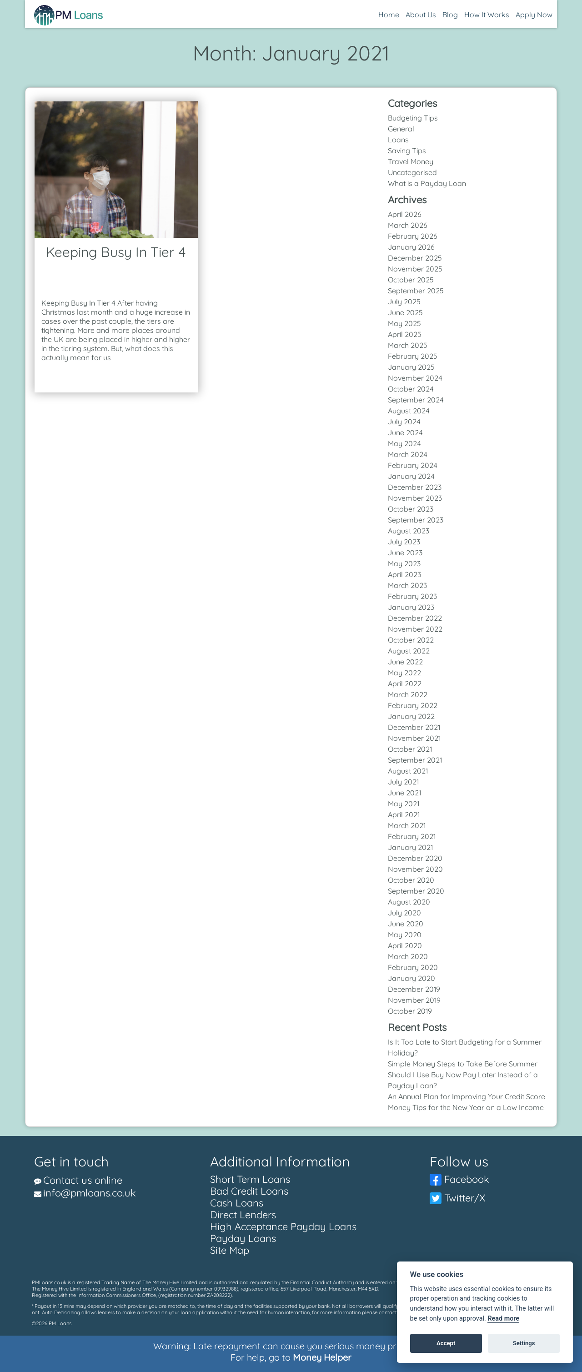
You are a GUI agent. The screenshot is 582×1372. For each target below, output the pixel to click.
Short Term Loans (250, 1179)
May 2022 (404, 672)
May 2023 (404, 563)
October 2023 (410, 508)
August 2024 (409, 410)
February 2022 (412, 705)
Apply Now (534, 14)
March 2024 (407, 454)
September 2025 (416, 290)
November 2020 (415, 869)
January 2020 (411, 978)
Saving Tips (407, 150)
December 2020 (415, 858)
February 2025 (412, 356)
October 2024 (411, 388)
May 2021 (403, 803)
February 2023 (412, 596)
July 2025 (404, 301)
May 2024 (404, 443)
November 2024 (415, 377)
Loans (398, 139)
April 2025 (404, 334)
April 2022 (404, 683)
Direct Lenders (243, 1214)
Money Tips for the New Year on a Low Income (466, 1107)
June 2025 (405, 312)
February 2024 (412, 465)
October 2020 (411, 880)
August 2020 (409, 901)
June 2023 (405, 552)
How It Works (486, 14)
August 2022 (409, 650)
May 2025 (404, 323)
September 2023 (415, 519)
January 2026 (411, 246)
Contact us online (82, 1180)
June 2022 (405, 661)
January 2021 (410, 847)
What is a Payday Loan (427, 183)
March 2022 (407, 694)
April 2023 (404, 574)
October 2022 (411, 639)
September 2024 (416, 399)
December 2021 (414, 727)
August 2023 (408, 530)
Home (388, 14)
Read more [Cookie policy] (503, 1318)
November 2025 (415, 268)
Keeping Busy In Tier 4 (116, 252)
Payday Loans (243, 1238)
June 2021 (404, 792)
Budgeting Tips (413, 117)
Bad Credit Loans (249, 1191)
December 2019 (414, 989)
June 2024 (405, 432)
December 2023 (415, 487)
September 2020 (416, 890)
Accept (445, 1343)
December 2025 (415, 257)
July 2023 (404, 541)
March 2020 (408, 956)
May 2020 (404, 934)
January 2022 (411, 716)
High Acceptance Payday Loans (283, 1226)
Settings (524, 1343)
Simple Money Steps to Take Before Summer (462, 1063)
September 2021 (415, 759)
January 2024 (411, 476)
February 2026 (412, 236)
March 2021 (407, 825)
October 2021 (410, 749)
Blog (450, 14)
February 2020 (413, 967)
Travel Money (410, 161)
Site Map (229, 1250)
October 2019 (410, 1010)
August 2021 (408, 770)
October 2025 (411, 279)
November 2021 (414, 738)
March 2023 (407, 585)
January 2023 (411, 607)
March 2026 (407, 225)
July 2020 (404, 912)
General (401, 128)
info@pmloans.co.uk (89, 1192)
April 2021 (404, 814)
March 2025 (407, 345)
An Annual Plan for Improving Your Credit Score (466, 1096)
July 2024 (404, 421)
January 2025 (411, 367)
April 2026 (404, 214)
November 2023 (415, 498)
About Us (421, 14)
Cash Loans (236, 1202)
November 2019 (414, 1000)
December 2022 (415, 618)
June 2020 (405, 923)
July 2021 (403, 781)
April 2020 (405, 945)
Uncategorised (412, 172)
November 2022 (415, 628)
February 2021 (412, 836)
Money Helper (322, 1357)
